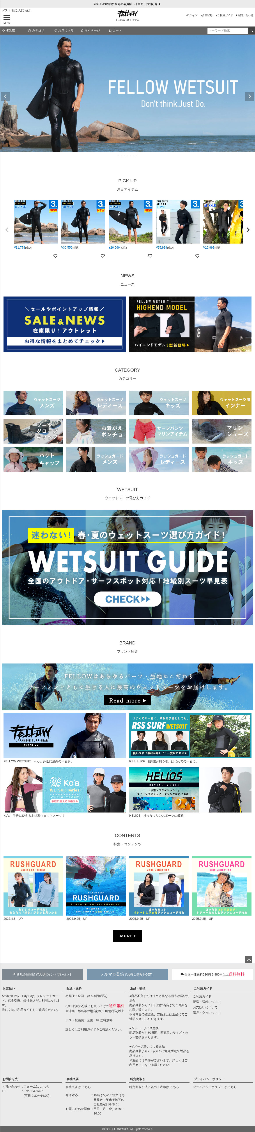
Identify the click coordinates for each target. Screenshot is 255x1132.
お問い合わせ (245, 15)
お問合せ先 (10, 1079)
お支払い (9, 988)
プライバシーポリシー (209, 1079)
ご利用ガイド (225, 15)
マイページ (90, 30)
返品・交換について (207, 1012)
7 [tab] (137, 156)
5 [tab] (131, 156)
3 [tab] (125, 156)
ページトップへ (248, 959)
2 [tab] (121, 156)
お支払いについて (205, 1007)
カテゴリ (36, 30)
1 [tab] (118, 156)
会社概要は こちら (78, 1087)
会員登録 (207, 15)
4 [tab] (128, 156)
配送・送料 (74, 988)
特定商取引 (137, 1079)
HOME (8, 30)
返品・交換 (137, 988)
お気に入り (64, 30)
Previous (5, 96)
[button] (7, 230)
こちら (44, 1086)
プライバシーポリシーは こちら (215, 1087)
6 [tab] (134, 156)
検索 (251, 31)
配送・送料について (207, 1002)
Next (249, 96)
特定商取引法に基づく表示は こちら (154, 1087)
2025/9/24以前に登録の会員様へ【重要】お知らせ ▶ (127, 4)
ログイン (192, 15)
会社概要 (72, 1079)
